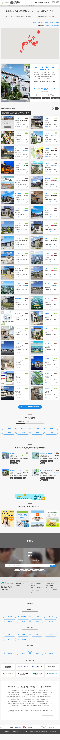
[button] (21, 51)
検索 (52, 565)
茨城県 (9, 432)
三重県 (37, 653)
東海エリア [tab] (39, 421)
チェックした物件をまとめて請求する (30, 406)
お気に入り (47, 2)
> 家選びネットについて (47, 715)
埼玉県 (51, 428)
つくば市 (37, 570)
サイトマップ (53, 731)
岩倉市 (42, 570)
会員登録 (57, 2)
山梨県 (51, 432)
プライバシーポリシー (16, 731)
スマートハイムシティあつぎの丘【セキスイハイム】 (44, 89)
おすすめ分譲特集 (49, 585)
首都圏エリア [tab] (21, 421)
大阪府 (10, 634)
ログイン (53, 2)
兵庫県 (23, 634)
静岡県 (51, 653)
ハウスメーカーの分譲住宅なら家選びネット (10, 5)
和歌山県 (23, 639)
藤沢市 (16, 570)
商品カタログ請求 (49, 587)
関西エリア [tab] (30, 421)
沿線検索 (41, 2)
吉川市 (26, 570)
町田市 (21, 570)
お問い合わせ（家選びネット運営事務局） (39, 731)
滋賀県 (51, 634)
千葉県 (37, 428)
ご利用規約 (6, 731)
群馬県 (37, 432)
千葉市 (31, 570)
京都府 (37, 634)
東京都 (9, 428)
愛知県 (10, 653)
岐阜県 (23, 653)
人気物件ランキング (50, 583)
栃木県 (23, 432)
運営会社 (25, 731)
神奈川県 (23, 428)
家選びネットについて (14, 3)
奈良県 (10, 639)
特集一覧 (21, 5)
